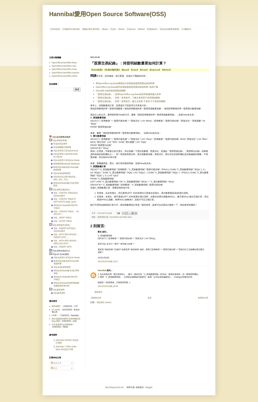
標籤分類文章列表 (91, 29)
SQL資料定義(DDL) (61, 189)
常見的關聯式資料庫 (62, 147)
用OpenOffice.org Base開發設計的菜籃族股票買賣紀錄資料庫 (125, 83)
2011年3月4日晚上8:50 (108, 286)
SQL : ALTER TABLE (63, 221)
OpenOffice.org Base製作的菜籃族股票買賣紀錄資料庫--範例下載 (127, 87)
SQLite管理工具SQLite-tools (65, 151)
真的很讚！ (57, 306)
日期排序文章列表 (71, 29)
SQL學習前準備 (60, 140)
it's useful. (56, 310)
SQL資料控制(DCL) (61, 251)
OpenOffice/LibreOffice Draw (64, 69)
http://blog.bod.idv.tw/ (114, 387)
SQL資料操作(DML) (61, 225)
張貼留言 (98, 292)
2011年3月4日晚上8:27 (108, 261)
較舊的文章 (203, 298)
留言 (54, 368)
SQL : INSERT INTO (63, 247)
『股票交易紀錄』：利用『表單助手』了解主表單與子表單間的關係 (128, 97)
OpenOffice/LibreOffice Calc (64, 66)
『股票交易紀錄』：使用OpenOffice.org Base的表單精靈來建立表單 (128, 94)
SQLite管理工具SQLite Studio (66, 160)
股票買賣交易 (103, 217)
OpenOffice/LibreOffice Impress (65, 73)
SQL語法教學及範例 (169, 29)
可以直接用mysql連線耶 (62, 324)
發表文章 (56, 363)
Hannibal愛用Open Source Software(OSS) (107, 14)
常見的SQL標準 (60, 144)
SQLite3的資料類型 (61, 173)
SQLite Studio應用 (61, 254)
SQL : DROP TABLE (62, 217)
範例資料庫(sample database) (66, 164)
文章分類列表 (112, 70)
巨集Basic (152, 29)
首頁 (150, 298)
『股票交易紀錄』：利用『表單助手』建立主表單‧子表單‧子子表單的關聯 (130, 101)
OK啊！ (55, 315)
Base (105, 29)
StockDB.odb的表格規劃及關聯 (111, 90)
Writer (141, 29)
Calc (113, 29)
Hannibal (102, 270)
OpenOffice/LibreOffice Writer (64, 76)
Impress (131, 29)
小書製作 (186, 29)
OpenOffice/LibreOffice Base (120, 217)
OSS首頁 (55, 29)
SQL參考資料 (59, 290)
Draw (121, 29)
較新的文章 (96, 298)
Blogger (149, 387)
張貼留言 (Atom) (104, 302)
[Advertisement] (129, 43)
